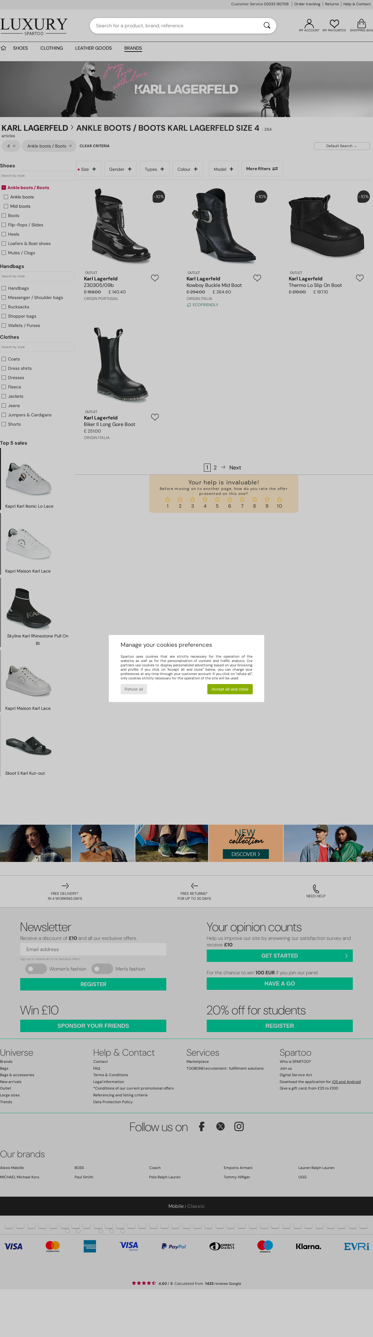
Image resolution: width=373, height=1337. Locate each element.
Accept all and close (230, 689)
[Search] (267, 26)
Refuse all (134, 689)
